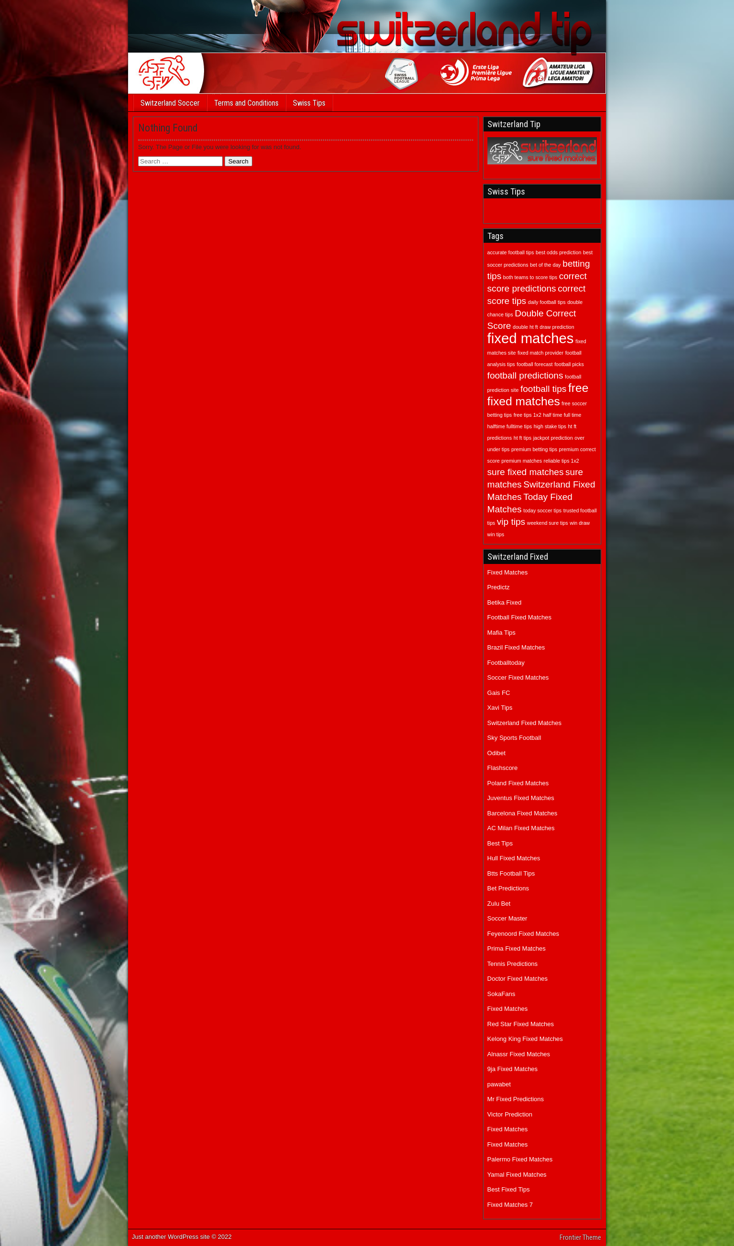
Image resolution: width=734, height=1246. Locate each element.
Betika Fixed (504, 602)
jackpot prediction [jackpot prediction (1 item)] (553, 438)
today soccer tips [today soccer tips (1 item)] (542, 510)
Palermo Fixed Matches (520, 1159)
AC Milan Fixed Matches (521, 828)
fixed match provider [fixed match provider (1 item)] (540, 353)
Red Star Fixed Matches (520, 1024)
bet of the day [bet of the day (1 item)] (545, 265)
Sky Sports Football (514, 737)
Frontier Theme (580, 1237)
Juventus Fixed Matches (520, 798)
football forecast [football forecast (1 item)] (534, 364)
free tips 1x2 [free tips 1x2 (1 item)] (527, 415)
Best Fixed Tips (508, 1189)
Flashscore (502, 767)
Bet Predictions (508, 888)
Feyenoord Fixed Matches (523, 933)
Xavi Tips (500, 707)
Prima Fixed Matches (516, 948)
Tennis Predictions (512, 963)
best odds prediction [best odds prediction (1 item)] (558, 252)
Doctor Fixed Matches (517, 978)
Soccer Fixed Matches (518, 677)
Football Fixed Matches (519, 617)
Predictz (498, 587)
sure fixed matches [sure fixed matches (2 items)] (525, 472)
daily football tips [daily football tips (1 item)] (547, 302)
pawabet (499, 1084)
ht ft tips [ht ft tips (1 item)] (522, 438)
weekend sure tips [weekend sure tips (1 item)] (547, 523)
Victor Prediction (509, 1114)
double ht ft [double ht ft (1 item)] (525, 327)
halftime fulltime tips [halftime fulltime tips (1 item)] (509, 426)
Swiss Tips (309, 103)
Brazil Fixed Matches (516, 647)
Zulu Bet (498, 903)
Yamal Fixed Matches (517, 1174)
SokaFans (501, 993)
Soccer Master (507, 918)
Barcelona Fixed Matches (522, 813)
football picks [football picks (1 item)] (569, 364)
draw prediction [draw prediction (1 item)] (557, 327)
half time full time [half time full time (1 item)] (562, 415)
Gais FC (498, 692)
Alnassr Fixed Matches (518, 1054)
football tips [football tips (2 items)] (543, 389)
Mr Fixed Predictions (515, 1099)
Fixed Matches (507, 572)
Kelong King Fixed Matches (525, 1038)
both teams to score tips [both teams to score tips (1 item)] (530, 277)
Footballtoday (506, 662)
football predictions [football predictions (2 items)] (525, 375)
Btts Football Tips (511, 873)
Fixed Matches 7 (510, 1204)
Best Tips (500, 843)
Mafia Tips (501, 632)
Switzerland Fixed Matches (524, 722)
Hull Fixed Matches (513, 858)
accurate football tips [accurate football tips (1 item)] (510, 252)
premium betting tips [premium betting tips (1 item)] (534, 449)
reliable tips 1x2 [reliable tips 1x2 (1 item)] (561, 461)
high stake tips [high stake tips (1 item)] (550, 426)
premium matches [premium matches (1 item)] (521, 461)
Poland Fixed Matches (518, 783)
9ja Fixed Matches (512, 1069)
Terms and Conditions (246, 103)
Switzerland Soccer (170, 103)
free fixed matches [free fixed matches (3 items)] (538, 394)
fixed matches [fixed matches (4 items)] (530, 338)
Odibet (496, 753)
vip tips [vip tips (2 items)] (511, 522)
